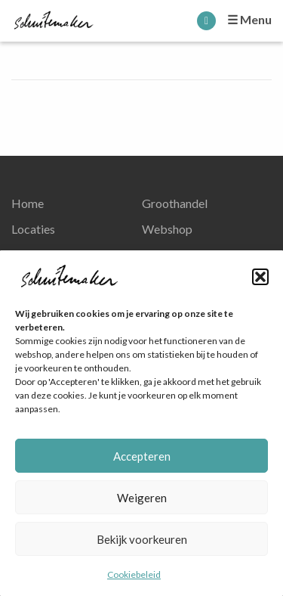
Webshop (167, 229)
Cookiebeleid (134, 574)
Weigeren (142, 497)
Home (27, 203)
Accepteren (142, 456)
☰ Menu (249, 19)
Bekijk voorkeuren (142, 539)
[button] (260, 276)
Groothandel (175, 203)
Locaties (33, 229)
